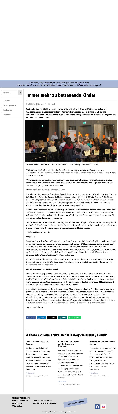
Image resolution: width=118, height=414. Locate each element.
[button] (31, 318)
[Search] (20, 92)
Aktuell (6, 100)
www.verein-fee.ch (34, 307)
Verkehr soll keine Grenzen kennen (102, 343)
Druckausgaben (10, 105)
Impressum (72, 412)
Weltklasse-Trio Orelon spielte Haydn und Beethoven (68, 344)
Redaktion (7, 110)
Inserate (7, 114)
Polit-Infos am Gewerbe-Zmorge (37, 343)
